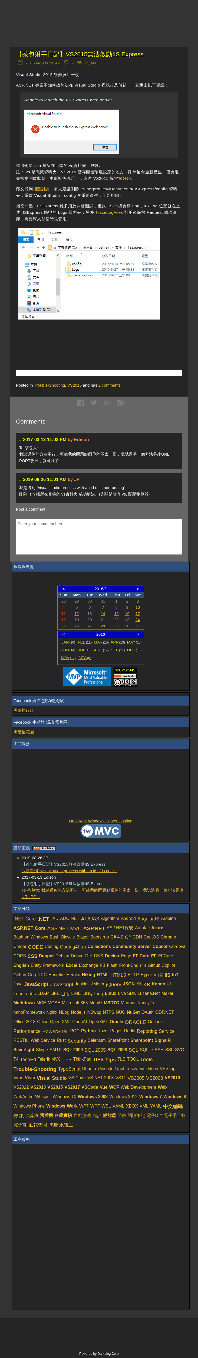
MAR (101, 642)
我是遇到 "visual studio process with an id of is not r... (69, 870)
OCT (134, 650)
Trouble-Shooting (49, 385)
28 (103, 626)
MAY (134, 642)
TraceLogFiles (109, 212)
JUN (68, 650)
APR (118, 642)
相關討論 (41, 189)
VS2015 (74, 385)
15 (116, 613)
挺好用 (124, 178)
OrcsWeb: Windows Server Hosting (101, 821)
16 (127, 613)
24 (138, 620)
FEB (85, 642)
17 (138, 613)
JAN (68, 642)
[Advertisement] (79, 338)
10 (138, 607)
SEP (118, 650)
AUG (101, 650)
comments (109, 385)
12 (76, 613)
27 (90, 626)
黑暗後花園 (24, 732)
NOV (68, 658)
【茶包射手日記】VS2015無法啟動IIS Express (79, 54)
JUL (84, 650)
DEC (84, 658)
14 (103, 613)
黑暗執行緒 (24, 710)
